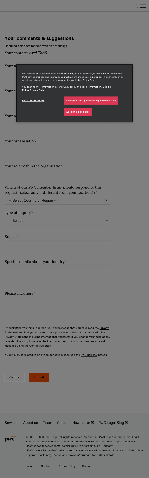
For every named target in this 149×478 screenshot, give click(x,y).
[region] (74, 93)
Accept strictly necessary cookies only (91, 100)
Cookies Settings (33, 100)
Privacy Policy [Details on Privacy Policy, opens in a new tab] (38, 90)
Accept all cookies (78, 111)
